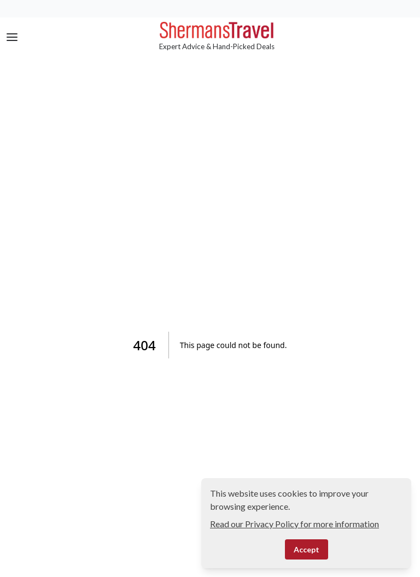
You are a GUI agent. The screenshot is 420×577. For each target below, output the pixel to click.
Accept (306, 549)
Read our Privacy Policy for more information (294, 524)
